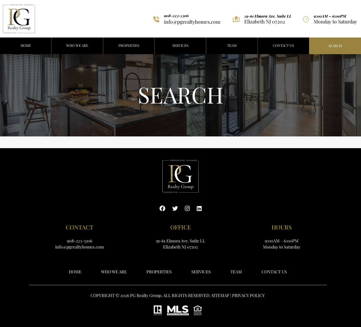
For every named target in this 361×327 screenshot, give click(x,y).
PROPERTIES (128, 45)
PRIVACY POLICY (248, 295)
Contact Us (283, 45)
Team (232, 45)
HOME (26, 45)
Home (75, 271)
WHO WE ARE (77, 45)
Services (180, 45)
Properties (159, 271)
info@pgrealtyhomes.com (192, 21)
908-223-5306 (176, 16)
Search (335, 45)
